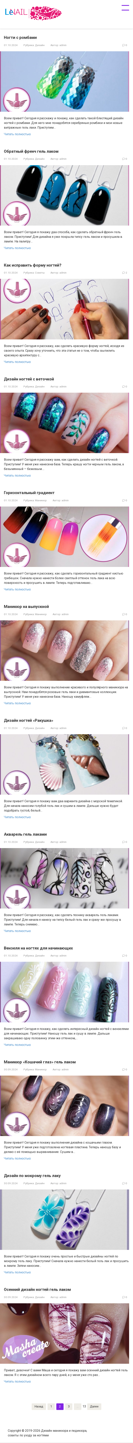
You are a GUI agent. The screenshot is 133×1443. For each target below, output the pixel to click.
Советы (40, 272)
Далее (94, 1407)
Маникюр (41, 500)
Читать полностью (17, 134)
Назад (38, 1407)
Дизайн (40, 45)
